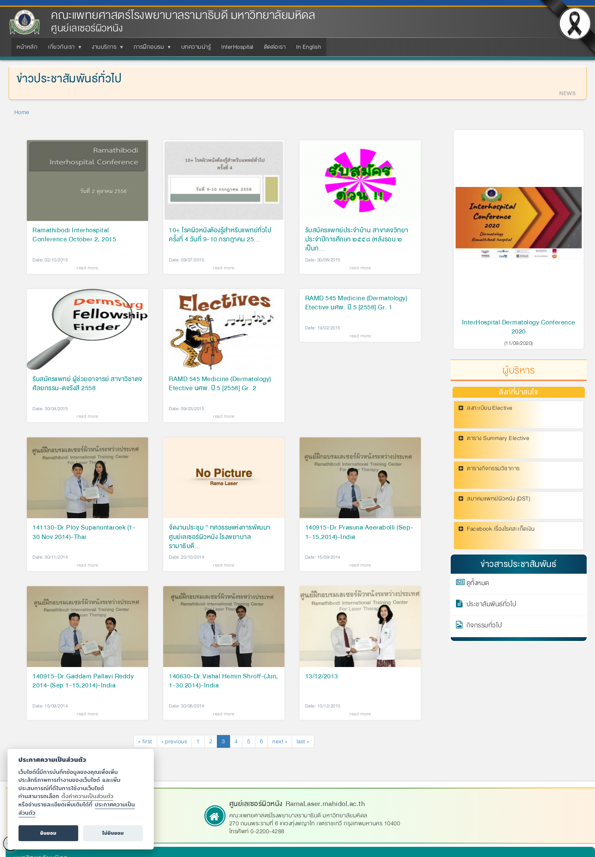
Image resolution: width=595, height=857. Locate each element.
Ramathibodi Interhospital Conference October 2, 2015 (74, 235)
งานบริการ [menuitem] (106, 49)
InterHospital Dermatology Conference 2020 (518, 327)
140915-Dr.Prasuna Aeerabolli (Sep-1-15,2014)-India (359, 532)
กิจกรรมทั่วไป (484, 626)
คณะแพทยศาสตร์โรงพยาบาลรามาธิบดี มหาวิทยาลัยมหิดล (183, 15)
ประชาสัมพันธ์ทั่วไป (491, 605)
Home (21, 112)
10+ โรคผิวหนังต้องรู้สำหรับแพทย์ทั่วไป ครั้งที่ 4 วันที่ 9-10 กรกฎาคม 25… (220, 235)
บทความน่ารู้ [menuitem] (196, 47)
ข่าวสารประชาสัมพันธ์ (518, 564)
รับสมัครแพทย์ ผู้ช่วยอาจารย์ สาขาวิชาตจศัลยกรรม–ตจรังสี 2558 (87, 384)
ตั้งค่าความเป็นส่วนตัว (88, 796)
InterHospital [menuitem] (237, 47)
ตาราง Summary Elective (498, 438)
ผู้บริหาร (518, 370)
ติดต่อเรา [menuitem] (275, 47)
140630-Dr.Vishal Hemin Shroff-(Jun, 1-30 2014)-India (223, 681)
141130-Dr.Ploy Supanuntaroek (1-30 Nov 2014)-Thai (84, 532)
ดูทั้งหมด (478, 584)
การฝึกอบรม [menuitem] (150, 49)
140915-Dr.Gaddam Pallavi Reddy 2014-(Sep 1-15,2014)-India (83, 681)
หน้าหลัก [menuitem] (27, 47)
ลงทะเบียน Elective (490, 408)
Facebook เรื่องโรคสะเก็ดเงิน (501, 529)
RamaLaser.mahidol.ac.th (325, 804)
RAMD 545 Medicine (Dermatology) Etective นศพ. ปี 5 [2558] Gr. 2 (220, 384)
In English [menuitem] (308, 47)
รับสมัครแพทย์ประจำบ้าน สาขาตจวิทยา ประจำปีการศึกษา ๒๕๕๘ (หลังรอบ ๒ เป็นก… (356, 239)
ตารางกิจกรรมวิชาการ (493, 469)
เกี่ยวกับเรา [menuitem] (63, 49)
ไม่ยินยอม (113, 833)
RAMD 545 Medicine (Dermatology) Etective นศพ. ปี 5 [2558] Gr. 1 (356, 303)
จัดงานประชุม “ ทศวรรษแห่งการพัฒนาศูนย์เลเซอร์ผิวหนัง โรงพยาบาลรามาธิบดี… (219, 536)
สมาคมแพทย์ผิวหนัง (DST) (498, 499)
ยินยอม (48, 833)
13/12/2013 (321, 677)
